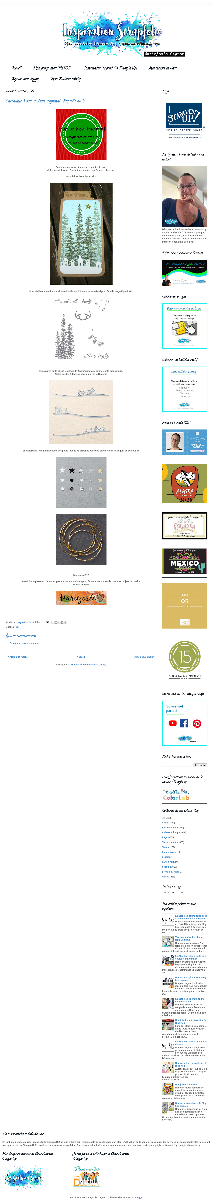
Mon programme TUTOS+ (52, 69)
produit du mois (170, 871)
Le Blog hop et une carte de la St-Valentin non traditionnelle (191, 917)
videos (165, 876)
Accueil (16, 69)
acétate (166, 857)
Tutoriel (166, 847)
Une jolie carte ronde (186, 1084)
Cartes (165, 822)
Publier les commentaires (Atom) (88, 664)
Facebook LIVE (170, 827)
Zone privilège (169, 852)
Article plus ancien (144, 657)
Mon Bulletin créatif (65, 79)
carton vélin (168, 862)
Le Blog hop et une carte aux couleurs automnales (190, 957)
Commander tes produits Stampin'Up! (110, 69)
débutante (167, 867)
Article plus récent (17, 657)
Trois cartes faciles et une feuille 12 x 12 (189, 938)
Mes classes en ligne (162, 69)
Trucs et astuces (171, 842)
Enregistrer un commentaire (24, 643)
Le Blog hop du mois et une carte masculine (190, 1000)
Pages (165, 837)
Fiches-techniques (172, 832)
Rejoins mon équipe (25, 79)
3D (17, 627)
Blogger (139, 1197)
